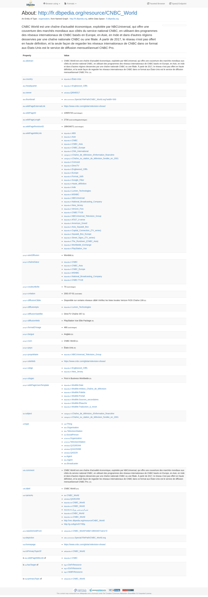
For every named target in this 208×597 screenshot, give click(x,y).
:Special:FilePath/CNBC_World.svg (85, 538)
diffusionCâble (32, 300)
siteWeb (29, 361)
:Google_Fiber (74, 180)
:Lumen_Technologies (77, 191)
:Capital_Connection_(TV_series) (82, 230)
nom (27, 341)
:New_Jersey (73, 205)
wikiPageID (29, 113)
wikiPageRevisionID (33, 126)
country (28, 79)
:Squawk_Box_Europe (77, 234)
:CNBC (71, 140)
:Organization (73, 438)
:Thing (68, 424)
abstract (28, 61)
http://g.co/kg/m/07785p (74, 524)
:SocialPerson (71, 435)
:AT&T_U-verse (74, 219)
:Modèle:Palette (74, 392)
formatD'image (32, 327)
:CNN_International (76, 151)
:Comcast (72, 162)
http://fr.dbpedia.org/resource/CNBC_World (87, 13)
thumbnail (29, 99)
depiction (28, 538)
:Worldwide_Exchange (77, 245)
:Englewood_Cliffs (75, 86)
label (26, 488)
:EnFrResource (72, 568)
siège (28, 368)
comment (28, 470)
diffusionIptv (31, 307)
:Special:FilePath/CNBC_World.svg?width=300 (90, 99)
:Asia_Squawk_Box (76, 227)
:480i (70, 133)
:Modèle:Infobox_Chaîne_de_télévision (85, 389)
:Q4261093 (72, 499)
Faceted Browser (156, 3)
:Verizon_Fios (73, 209)
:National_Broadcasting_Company (83, 201)
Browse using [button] (51, 3)
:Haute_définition (75, 183)
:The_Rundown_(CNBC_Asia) (81, 241)
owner (27, 92)
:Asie (70, 137)
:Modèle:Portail (74, 396)
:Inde (70, 187)
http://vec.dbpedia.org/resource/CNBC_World (84, 520)
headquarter (30, 86)
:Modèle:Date (73, 385)
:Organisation (71, 427)
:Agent (68, 456)
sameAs (28, 495)
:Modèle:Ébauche (75, 403)
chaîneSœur (31, 262)
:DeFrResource (72, 565)
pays (27, 348)
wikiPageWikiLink (32, 133)
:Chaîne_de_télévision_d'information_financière (89, 155)
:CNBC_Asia (73, 144)
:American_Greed (75, 223)
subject (27, 413)
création (29, 293)
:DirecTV (71, 165)
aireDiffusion (31, 255)
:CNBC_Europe (74, 147)
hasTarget (30, 565)
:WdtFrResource (73, 572)
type (26, 424)
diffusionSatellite (33, 314)
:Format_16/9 (73, 176)
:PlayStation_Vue (75, 248)
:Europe (71, 173)
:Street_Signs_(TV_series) (79, 237)
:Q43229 (71, 453)
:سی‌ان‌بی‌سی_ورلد (76, 510)
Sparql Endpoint (177, 3)
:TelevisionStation (73, 431)
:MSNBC (71, 194)
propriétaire (30, 354)
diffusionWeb (31, 320)
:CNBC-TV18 (73, 212)
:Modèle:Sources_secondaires (81, 399)
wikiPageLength (31, 120)
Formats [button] (70, 3)
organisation (44, 19)
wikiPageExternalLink (34, 106)
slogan (28, 378)
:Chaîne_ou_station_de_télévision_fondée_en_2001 (91, 158)
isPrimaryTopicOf (32, 551)
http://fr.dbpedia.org (78, 19)
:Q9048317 (72, 92)
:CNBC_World (71, 495)
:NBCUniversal (74, 198)
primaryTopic (32, 579)
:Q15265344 (72, 445)
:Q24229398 (72, 449)
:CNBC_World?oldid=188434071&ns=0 (85, 531)
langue (28, 334)
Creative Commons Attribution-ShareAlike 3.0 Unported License (128, 593)
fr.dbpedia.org (112, 19)
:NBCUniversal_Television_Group (82, 216)
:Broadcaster (71, 463)
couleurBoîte (31, 287)
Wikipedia (83, 593)
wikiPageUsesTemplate (36, 385)
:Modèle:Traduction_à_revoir (80, 407)
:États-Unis (72, 79)
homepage (29, 544)
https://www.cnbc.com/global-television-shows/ (85, 106)
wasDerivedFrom (32, 531)
